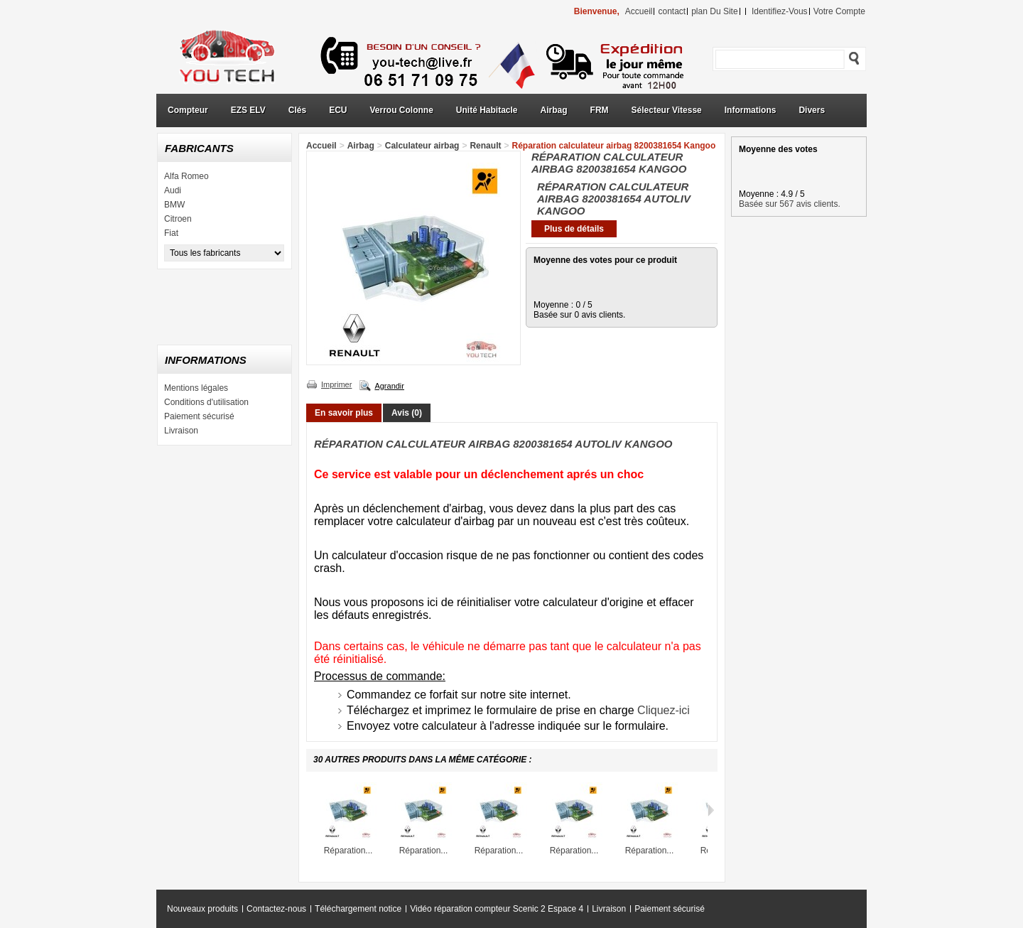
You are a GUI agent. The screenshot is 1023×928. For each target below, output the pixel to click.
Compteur (188, 110)
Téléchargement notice (358, 909)
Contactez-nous (276, 909)
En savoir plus (344, 413)
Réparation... (348, 851)
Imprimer (336, 384)
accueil (639, 11)
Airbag (554, 110)
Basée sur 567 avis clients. (789, 204)
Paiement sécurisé (199, 416)
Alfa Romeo (186, 176)
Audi (172, 190)
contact (672, 11)
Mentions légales (196, 388)
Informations (750, 110)
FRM (599, 110)
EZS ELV (248, 110)
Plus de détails (574, 229)
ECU (338, 110)
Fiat (171, 233)
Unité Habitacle (487, 110)
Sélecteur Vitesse (667, 110)
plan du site (714, 11)
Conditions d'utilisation (206, 402)
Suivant (711, 810)
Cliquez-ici (663, 710)
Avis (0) (406, 413)
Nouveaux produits (202, 909)
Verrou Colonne (401, 110)
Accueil (321, 146)
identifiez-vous (780, 11)
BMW (174, 205)
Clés (297, 110)
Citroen (178, 219)
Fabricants (199, 148)
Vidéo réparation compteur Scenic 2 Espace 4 (496, 909)
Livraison (181, 431)
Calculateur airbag (422, 146)
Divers (812, 110)
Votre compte (839, 11)
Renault (485, 146)
